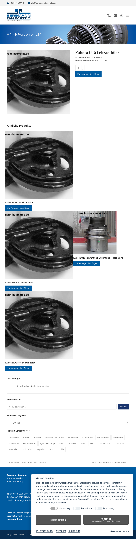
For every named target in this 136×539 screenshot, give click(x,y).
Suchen (123, 406)
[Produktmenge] (78, 68)
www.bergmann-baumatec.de (30, 515)
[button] (127, 15)
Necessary (64, 508)
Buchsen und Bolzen (54, 437)
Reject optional (58, 519)
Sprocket (121, 443)
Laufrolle (72, 443)
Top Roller (13, 449)
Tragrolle (40, 449)
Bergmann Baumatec (16, 534)
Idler (61, 443)
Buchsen (37, 437)
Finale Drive (13, 443)
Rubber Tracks (106, 443)
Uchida (61, 449)
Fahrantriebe (103, 437)
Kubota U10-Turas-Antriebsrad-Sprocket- (26, 462)
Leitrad (83, 443)
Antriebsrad (13, 437)
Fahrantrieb (87, 437)
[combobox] (68, 422)
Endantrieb (73, 437)
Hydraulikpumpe (47, 443)
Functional (86, 508)
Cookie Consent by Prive (118, 531)
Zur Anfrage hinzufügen (89, 74)
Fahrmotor (118, 437)
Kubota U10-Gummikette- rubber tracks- (109, 462)
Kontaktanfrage (14, 519)
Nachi (93, 443)
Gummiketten (29, 443)
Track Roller (27, 449)
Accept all (106, 519)
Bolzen (26, 437)
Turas (51, 449)
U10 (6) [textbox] (67, 423)
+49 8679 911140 (17, 3)
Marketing (108, 508)
